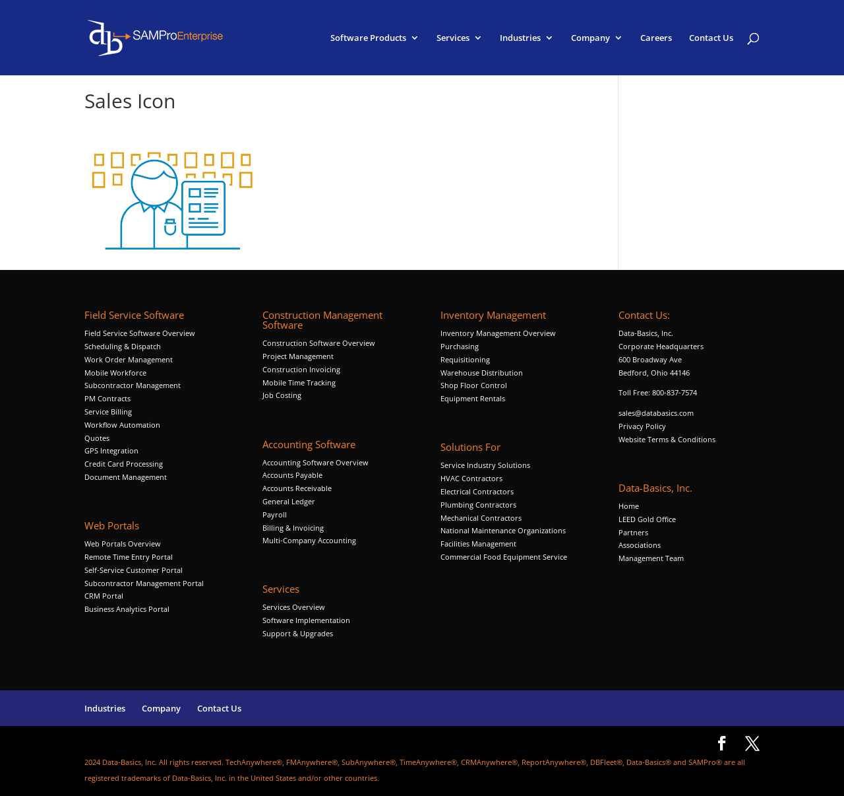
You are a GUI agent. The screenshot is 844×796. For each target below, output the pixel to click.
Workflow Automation (122, 425)
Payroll (274, 514)
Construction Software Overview (318, 343)
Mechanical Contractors (481, 518)
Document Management (126, 477)
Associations (639, 545)
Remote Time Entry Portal (128, 557)
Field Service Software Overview (139, 333)
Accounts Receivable (297, 488)
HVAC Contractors (471, 478)
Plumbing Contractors (478, 505)
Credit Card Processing (123, 464)
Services (453, 38)
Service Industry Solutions (485, 465)
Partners (633, 532)
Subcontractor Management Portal (144, 583)
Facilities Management (478, 543)
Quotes (96, 438)
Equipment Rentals (472, 398)
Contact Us (711, 38)
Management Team (651, 558)
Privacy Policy (642, 426)
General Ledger (288, 501)
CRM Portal (103, 596)
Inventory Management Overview (498, 333)
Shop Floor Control (473, 385)
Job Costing (281, 395)
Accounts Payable (292, 475)
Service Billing (108, 411)
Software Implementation (306, 620)
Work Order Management (128, 359)
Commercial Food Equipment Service (503, 557)
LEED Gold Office (647, 519)
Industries (520, 38)
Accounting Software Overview (315, 462)
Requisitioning (466, 359)
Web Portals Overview (122, 543)
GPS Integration (111, 450)
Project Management (298, 356)
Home (628, 506)
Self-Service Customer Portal (133, 570)
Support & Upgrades (297, 633)
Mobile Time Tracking (299, 382)
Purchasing (459, 346)
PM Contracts (107, 398)
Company (590, 38)
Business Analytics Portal (126, 609)
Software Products (368, 38)
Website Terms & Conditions (666, 439)
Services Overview (293, 607)
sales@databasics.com (656, 413)
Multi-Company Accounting (309, 540)
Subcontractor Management (132, 385)
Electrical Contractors (477, 491)
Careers (656, 38)
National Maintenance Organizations (503, 530)
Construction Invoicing (302, 369)
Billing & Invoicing (293, 528)
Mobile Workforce (115, 373)
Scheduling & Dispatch (122, 346)
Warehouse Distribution (481, 373)
